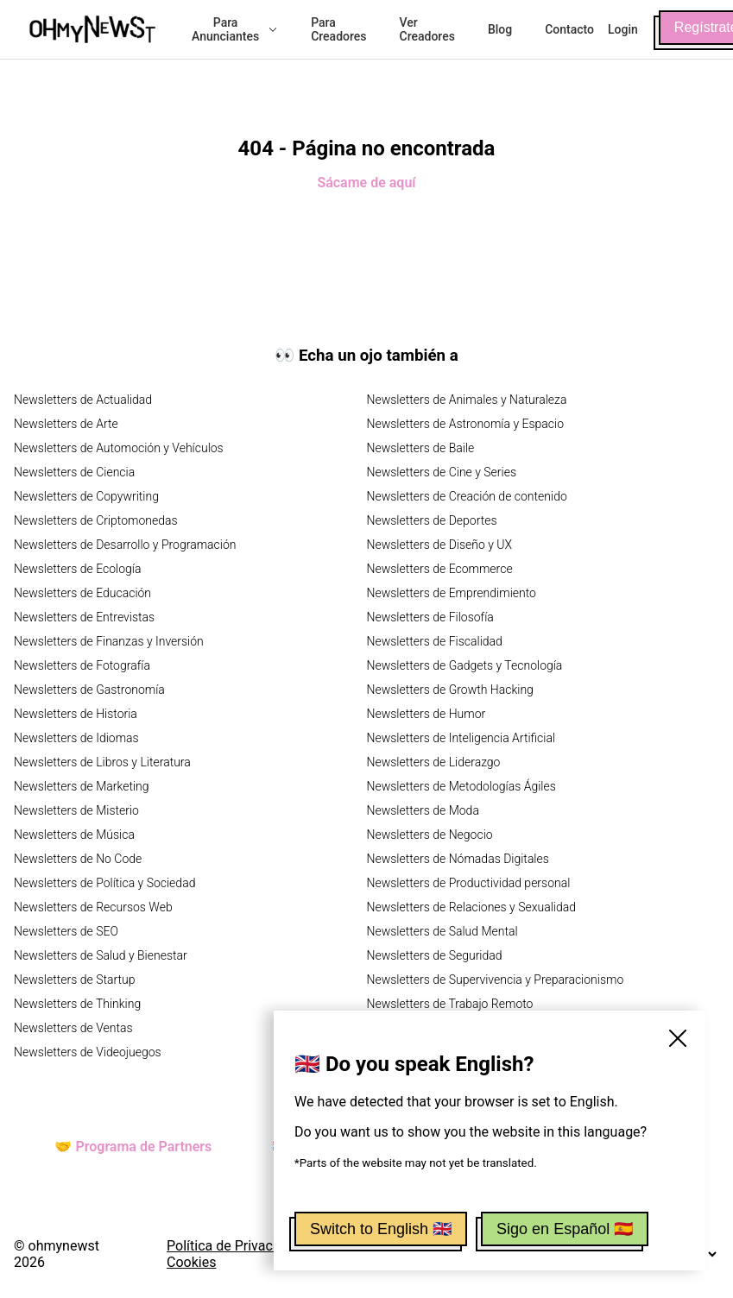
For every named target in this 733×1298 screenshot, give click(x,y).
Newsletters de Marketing (81, 786)
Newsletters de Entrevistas (84, 617)
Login (623, 29)
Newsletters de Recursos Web (93, 907)
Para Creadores (338, 29)
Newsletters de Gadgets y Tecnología (465, 665)
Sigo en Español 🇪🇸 (564, 1229)
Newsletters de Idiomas (76, 738)
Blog (500, 29)
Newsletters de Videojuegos (87, 1052)
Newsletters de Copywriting (86, 496)
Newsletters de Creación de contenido (467, 496)
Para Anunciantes (235, 29)
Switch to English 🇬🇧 (381, 1229)
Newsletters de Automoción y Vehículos (119, 448)
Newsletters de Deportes (432, 520)
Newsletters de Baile (421, 448)
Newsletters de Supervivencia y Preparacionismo (495, 979)
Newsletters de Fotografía (82, 665)
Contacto (569, 29)
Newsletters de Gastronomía (89, 689)
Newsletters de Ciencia (74, 472)
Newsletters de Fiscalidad (434, 641)
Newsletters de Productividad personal (469, 883)
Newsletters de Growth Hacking (450, 689)
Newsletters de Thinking (77, 1004)
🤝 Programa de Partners (133, 1146)
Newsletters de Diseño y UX (440, 544)
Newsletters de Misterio (76, 810)
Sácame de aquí (366, 182)
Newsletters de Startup (74, 979)
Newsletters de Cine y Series (442, 472)
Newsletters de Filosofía (430, 617)
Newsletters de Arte (66, 424)
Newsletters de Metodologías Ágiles (461, 786)
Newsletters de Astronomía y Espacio (465, 424)
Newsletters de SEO (66, 931)
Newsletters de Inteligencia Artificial (461, 738)
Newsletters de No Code (78, 859)
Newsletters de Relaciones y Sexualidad (472, 907)
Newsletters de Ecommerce (440, 569)
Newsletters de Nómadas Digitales (458, 859)
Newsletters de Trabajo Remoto (450, 1004)
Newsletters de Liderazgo (434, 762)
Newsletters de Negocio (430, 834)
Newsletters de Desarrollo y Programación (125, 544)
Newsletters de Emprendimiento (451, 593)
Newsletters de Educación (82, 593)
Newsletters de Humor (426, 714)
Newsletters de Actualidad (83, 399)
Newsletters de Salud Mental (442, 931)
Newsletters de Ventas (73, 1028)
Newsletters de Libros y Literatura (102, 762)
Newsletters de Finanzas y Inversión (109, 641)
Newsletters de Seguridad (434, 955)
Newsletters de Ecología (77, 569)
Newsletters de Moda (423, 810)
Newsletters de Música (74, 834)
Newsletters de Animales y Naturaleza (467, 399)
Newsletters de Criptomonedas (96, 520)
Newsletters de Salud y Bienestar (100, 955)
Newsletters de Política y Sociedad (104, 883)
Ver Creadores (427, 29)
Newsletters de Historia (75, 714)
